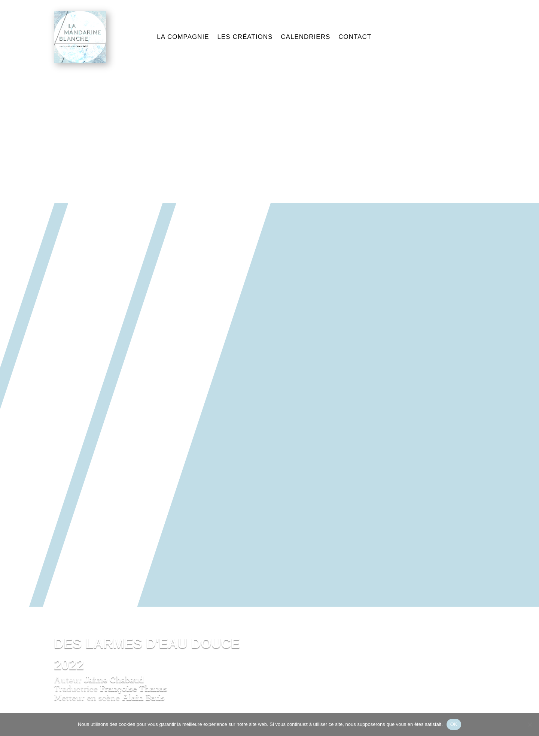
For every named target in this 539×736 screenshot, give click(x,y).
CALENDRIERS (305, 36)
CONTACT (354, 36)
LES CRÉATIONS (245, 36)
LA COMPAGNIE (183, 36)
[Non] (529, 724)
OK (453, 724)
